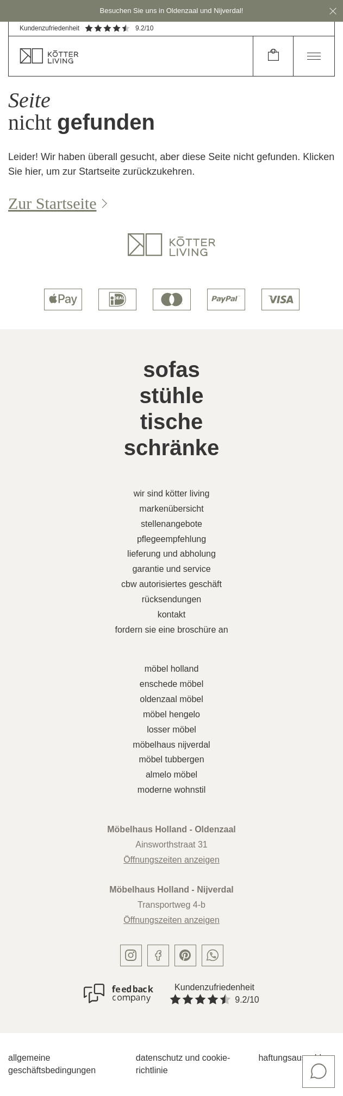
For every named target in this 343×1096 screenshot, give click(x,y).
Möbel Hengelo (171, 714)
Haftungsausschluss (296, 1057)
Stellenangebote (171, 523)
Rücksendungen (171, 599)
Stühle (172, 395)
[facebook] (158, 955)
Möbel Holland (172, 668)
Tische (171, 422)
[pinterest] (185, 955)
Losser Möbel (171, 729)
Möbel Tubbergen (171, 759)
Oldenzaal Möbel (171, 699)
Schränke (172, 448)
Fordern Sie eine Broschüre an (171, 629)
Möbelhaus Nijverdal (171, 744)
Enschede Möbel (171, 684)
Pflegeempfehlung (171, 539)
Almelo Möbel (171, 774)
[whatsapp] (212, 955)
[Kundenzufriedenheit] (118, 993)
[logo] (171, 244)
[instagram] (131, 955)
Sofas (171, 369)
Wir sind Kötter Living (172, 493)
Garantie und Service (171, 569)
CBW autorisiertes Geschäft (171, 584)
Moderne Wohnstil (171, 789)
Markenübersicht (171, 508)
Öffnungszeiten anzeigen (171, 859)
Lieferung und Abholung (171, 553)
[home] (131, 56)
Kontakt (172, 614)
